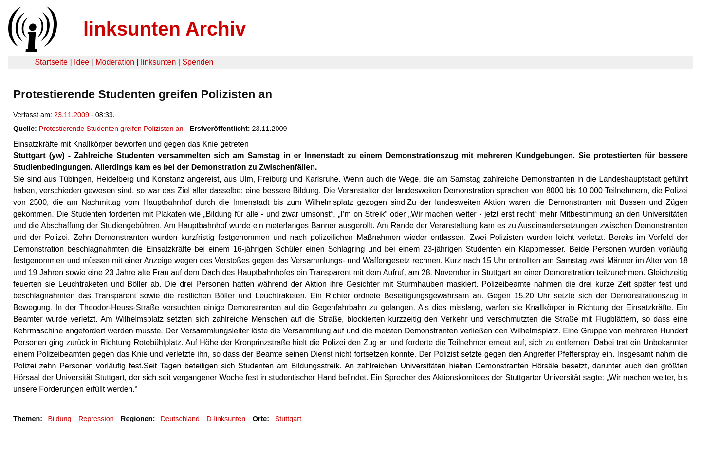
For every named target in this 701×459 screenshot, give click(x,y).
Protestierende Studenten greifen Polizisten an (111, 128)
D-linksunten (225, 418)
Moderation (114, 62)
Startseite (51, 62)
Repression (96, 418)
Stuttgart (288, 418)
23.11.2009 (71, 115)
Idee (81, 62)
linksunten (158, 62)
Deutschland (180, 418)
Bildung (59, 418)
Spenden (197, 62)
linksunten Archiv (164, 28)
